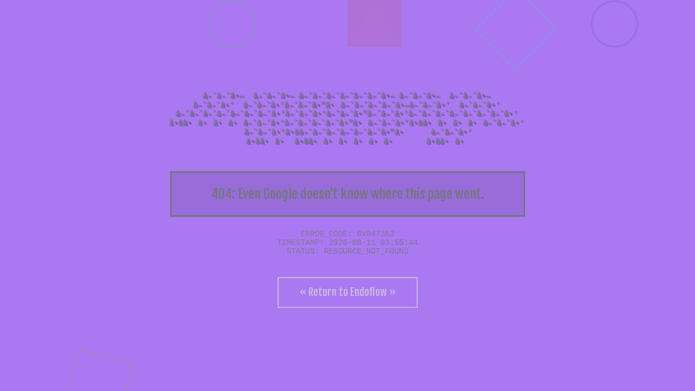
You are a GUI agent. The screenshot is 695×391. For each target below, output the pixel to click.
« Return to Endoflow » (348, 292)
